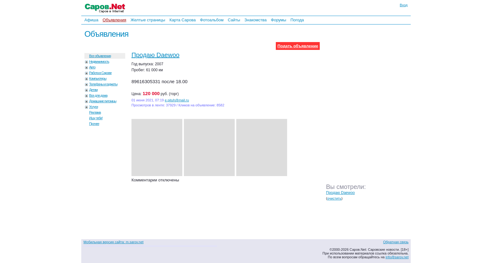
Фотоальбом (211, 20)
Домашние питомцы (102, 101)
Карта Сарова (182, 20)
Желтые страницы (148, 20)
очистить (334, 198)
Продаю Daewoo (155, 54)
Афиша (91, 20)
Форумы (278, 20)
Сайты (234, 20)
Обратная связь (396, 242)
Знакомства (255, 20)
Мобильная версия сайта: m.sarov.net (113, 242)
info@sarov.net (397, 257)
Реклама (95, 112)
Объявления (114, 20)
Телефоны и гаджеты (103, 84)
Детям (93, 90)
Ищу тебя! (96, 118)
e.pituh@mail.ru (177, 100)
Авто (92, 67)
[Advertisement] (370, 109)
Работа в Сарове (100, 73)
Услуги (93, 107)
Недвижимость (99, 61)
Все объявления (100, 56)
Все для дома (98, 95)
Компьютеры (97, 78)
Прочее (94, 124)
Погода (297, 20)
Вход (404, 5)
